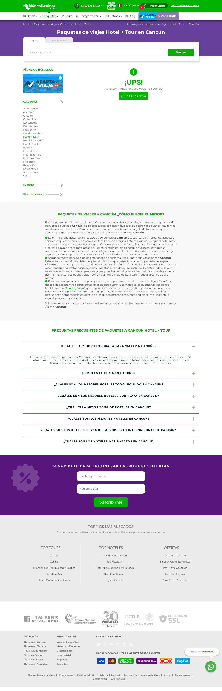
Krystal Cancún (114, 580)
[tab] (111, 346)
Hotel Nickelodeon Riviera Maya (114, 567)
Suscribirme (110, 502)
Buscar (181, 52)
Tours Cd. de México (35, 650)
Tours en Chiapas (33, 659)
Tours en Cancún (33, 655)
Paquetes (62, 659)
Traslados (62, 664)
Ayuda (167, 675)
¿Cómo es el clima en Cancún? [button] (139, 373)
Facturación (130, 675)
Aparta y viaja (100, 679)
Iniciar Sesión (157, 5)
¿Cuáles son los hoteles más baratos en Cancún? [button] (129, 442)
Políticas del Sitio (86, 675)
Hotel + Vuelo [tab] (59, 40)
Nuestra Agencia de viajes (41, 675)
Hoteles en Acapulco (36, 664)
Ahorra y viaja (118, 679)
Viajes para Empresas (68, 646)
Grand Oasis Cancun (114, 555)
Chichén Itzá (54, 574)
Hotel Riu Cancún (114, 574)
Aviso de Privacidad (110, 675)
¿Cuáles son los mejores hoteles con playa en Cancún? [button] (127, 396)
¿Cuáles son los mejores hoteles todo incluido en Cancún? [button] (125, 385)
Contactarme (133, 96)
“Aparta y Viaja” (75, 288)
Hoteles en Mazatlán (35, 646)
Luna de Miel (64, 655)
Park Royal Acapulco (175, 567)
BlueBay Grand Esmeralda (175, 561)
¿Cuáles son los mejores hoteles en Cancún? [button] (132, 419)
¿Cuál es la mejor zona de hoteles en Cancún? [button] (131, 408)
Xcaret (54, 555)
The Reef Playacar (175, 574)
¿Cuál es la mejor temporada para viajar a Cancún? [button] (128, 346)
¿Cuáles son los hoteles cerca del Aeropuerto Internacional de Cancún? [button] (118, 430)
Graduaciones (64, 650)
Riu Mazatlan (114, 561)
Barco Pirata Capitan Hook (54, 580)
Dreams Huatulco (175, 555)
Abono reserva (182, 675)
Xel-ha (54, 561)
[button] (90, 16)
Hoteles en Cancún (35, 642)
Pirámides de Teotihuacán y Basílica (54, 567)
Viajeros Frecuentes (68, 642)
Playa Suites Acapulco (175, 580)
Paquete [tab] (34, 40)
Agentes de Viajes (150, 675)
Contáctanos (66, 675)
